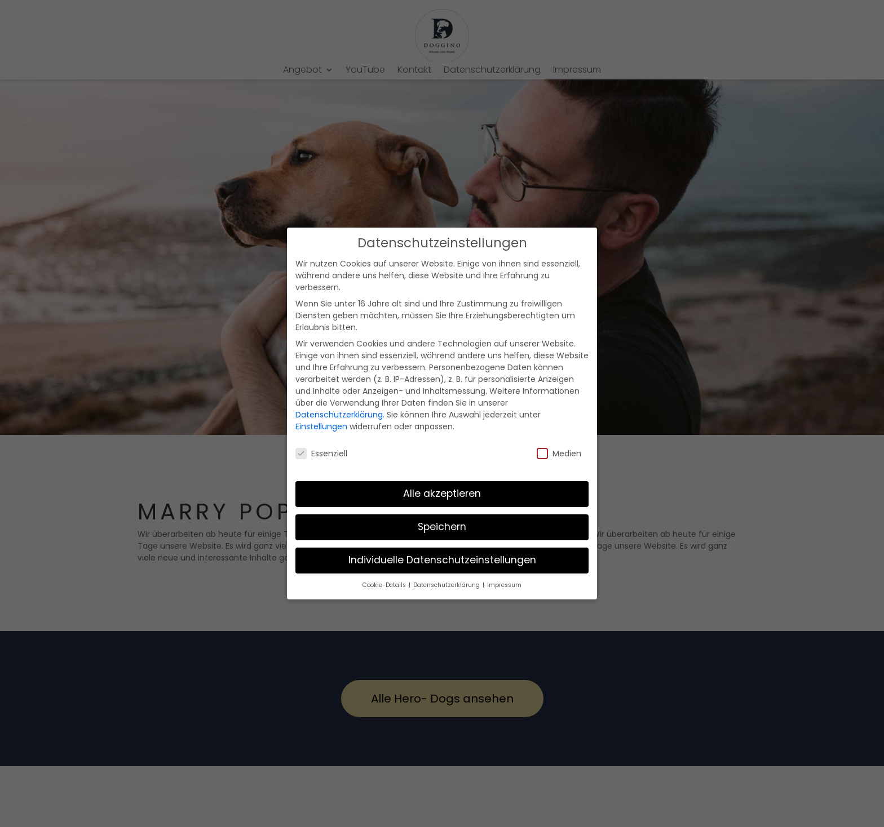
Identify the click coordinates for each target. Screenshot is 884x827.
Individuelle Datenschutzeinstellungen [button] (442, 560)
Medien (559, 453)
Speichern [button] (442, 526)
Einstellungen (321, 426)
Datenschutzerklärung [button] (447, 585)
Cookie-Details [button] (385, 585)
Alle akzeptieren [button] (442, 493)
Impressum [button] (504, 585)
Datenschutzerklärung (339, 414)
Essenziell (321, 453)
